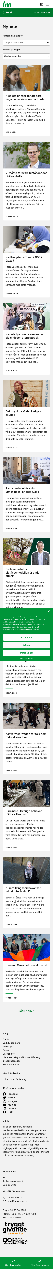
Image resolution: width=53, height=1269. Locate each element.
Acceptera (26, 637)
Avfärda (26, 645)
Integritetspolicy (26, 658)
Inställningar (26, 653)
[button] (48, 611)
